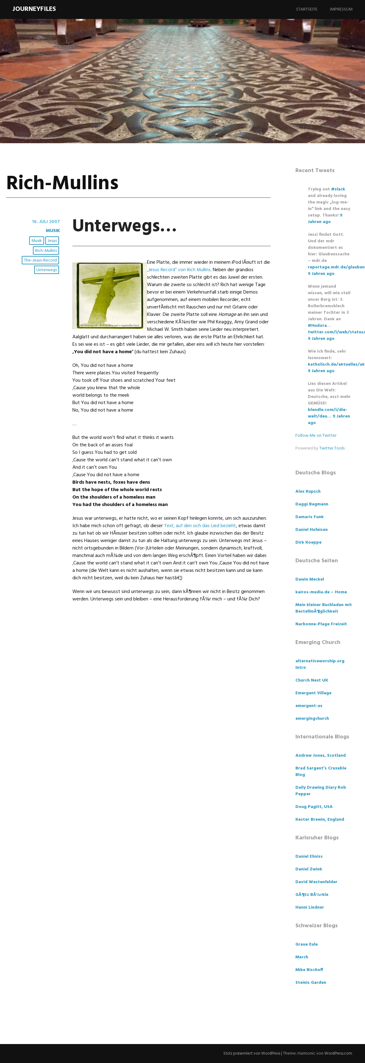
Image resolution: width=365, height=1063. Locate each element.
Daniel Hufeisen (311, 529)
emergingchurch (312, 718)
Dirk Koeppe (308, 542)
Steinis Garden (310, 982)
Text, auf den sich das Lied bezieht (200, 526)
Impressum (341, 9)
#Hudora (317, 325)
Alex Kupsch (308, 491)
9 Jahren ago (325, 219)
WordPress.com (337, 1053)
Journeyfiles (34, 9)
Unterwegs (47, 270)
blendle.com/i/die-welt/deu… (327, 413)
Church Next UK (311, 680)
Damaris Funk (309, 517)
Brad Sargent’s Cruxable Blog (320, 771)
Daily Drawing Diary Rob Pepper (320, 791)
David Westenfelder (316, 882)
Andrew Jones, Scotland (320, 755)
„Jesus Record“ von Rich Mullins (179, 270)
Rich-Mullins (46, 250)
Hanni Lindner (309, 907)
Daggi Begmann (311, 504)
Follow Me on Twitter (315, 435)
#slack (338, 189)
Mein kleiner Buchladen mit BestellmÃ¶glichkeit (323, 608)
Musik (52, 231)
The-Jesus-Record (40, 260)
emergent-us (308, 705)
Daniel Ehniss (309, 856)
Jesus (52, 241)
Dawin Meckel (309, 579)
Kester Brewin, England (319, 819)
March (301, 957)
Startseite (306, 9)
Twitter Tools (331, 448)
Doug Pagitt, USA (314, 806)
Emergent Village (313, 693)
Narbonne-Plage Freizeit (321, 624)
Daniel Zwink (308, 869)
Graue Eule (306, 944)
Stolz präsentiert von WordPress (249, 1053)
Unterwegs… (131, 226)
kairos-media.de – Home (321, 592)
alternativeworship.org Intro (319, 664)
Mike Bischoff (309, 970)
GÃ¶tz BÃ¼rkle (311, 894)
